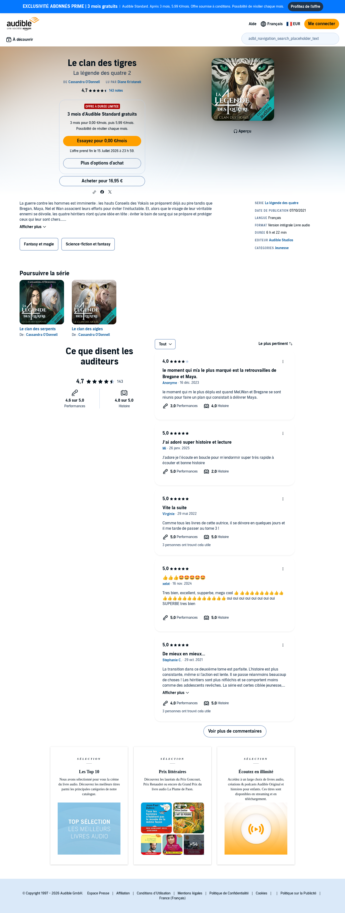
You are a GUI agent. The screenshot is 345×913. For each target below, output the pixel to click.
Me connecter (321, 25)
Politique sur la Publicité (298, 893)
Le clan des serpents (38, 331)
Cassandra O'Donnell (42, 337)
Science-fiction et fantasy (88, 246)
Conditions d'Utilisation (154, 893)
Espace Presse (98, 893)
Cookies (261, 893)
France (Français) (172, 898)
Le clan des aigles (87, 331)
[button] (94, 194)
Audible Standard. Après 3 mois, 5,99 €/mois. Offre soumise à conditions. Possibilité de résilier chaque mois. (153, 7)
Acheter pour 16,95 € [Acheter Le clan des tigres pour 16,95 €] (102, 183)
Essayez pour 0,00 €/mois (102, 142)
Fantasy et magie (39, 246)
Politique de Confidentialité (229, 893)
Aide (253, 25)
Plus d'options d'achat (102, 165)
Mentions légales (190, 893)
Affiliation (123, 893)
